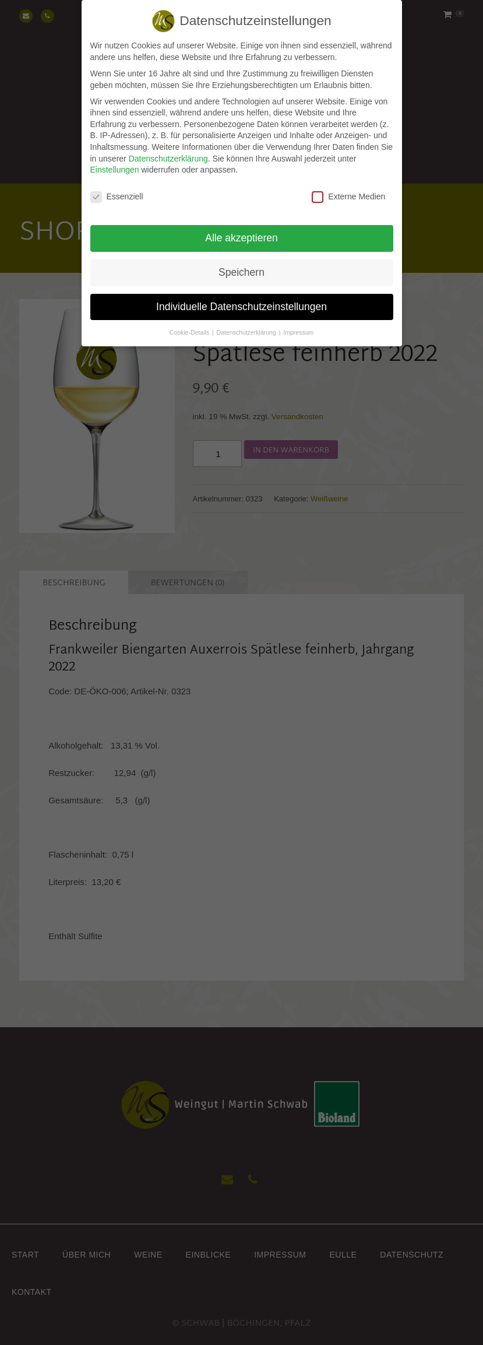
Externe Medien (348, 186)
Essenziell (116, 186)
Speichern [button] (241, 262)
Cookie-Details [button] (190, 321)
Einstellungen (114, 159)
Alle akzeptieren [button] (241, 228)
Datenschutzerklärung (168, 148)
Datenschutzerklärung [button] (247, 321)
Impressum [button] (298, 321)
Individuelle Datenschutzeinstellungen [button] (241, 297)
